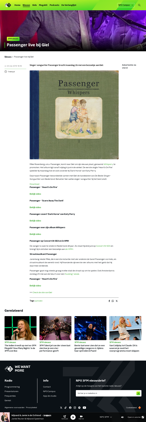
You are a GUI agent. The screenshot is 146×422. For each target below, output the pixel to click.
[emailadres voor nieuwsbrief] (108, 393)
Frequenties (10, 396)
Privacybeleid (31, 407)
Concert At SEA (103, 246)
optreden (39, 301)
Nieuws (26, 5)
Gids (34, 5)
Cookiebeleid (131, 408)
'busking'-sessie (72, 274)
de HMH (69, 249)
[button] (64, 417)
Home (17, 5)
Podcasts (54, 5)
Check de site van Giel (42, 293)
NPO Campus (126, 5)
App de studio (49, 396)
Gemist (8, 401)
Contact (47, 387)
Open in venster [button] (136, 417)
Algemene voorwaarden (15, 407)
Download (34, 184)
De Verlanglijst (68, 5)
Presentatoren (11, 391)
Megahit (43, 5)
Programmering (12, 387)
